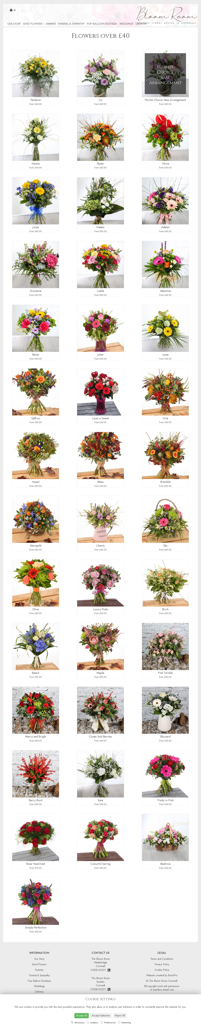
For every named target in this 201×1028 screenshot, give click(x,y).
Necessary (77, 1022)
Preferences (108, 1022)
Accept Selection (101, 1015)
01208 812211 (100, 970)
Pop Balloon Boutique (102, 24)
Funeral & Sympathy (71, 24)
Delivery (141, 24)
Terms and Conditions (161, 959)
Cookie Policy (162, 970)
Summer (51, 24)
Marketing (124, 1022)
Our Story (14, 24)
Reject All (120, 1015)
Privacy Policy (162, 964)
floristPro (172, 975)
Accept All (81, 1015)
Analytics (92, 1022)
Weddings (126, 24)
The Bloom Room (100, 959)
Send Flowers (33, 24)
